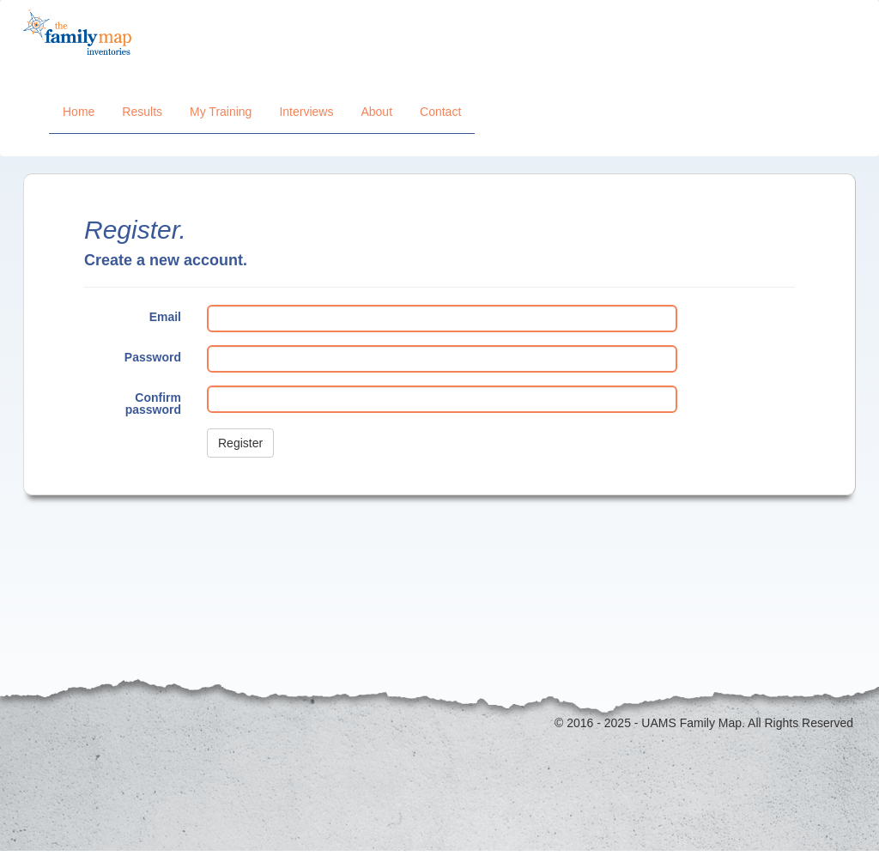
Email (165, 316)
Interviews (306, 111)
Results (142, 111)
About (376, 111)
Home (78, 111)
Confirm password (153, 403)
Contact (440, 111)
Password (152, 356)
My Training (221, 111)
